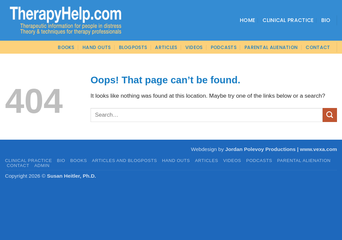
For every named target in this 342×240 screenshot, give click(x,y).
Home (247, 20)
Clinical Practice (288, 20)
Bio (326, 20)
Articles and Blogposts (124, 160)
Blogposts (133, 47)
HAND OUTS (176, 160)
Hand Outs (96, 47)
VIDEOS (194, 47)
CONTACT (318, 47)
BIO (61, 160)
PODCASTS (223, 47)
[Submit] (330, 115)
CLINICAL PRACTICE (28, 160)
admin (42, 165)
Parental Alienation (271, 47)
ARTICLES (166, 47)
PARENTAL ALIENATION (304, 160)
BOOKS (66, 47)
